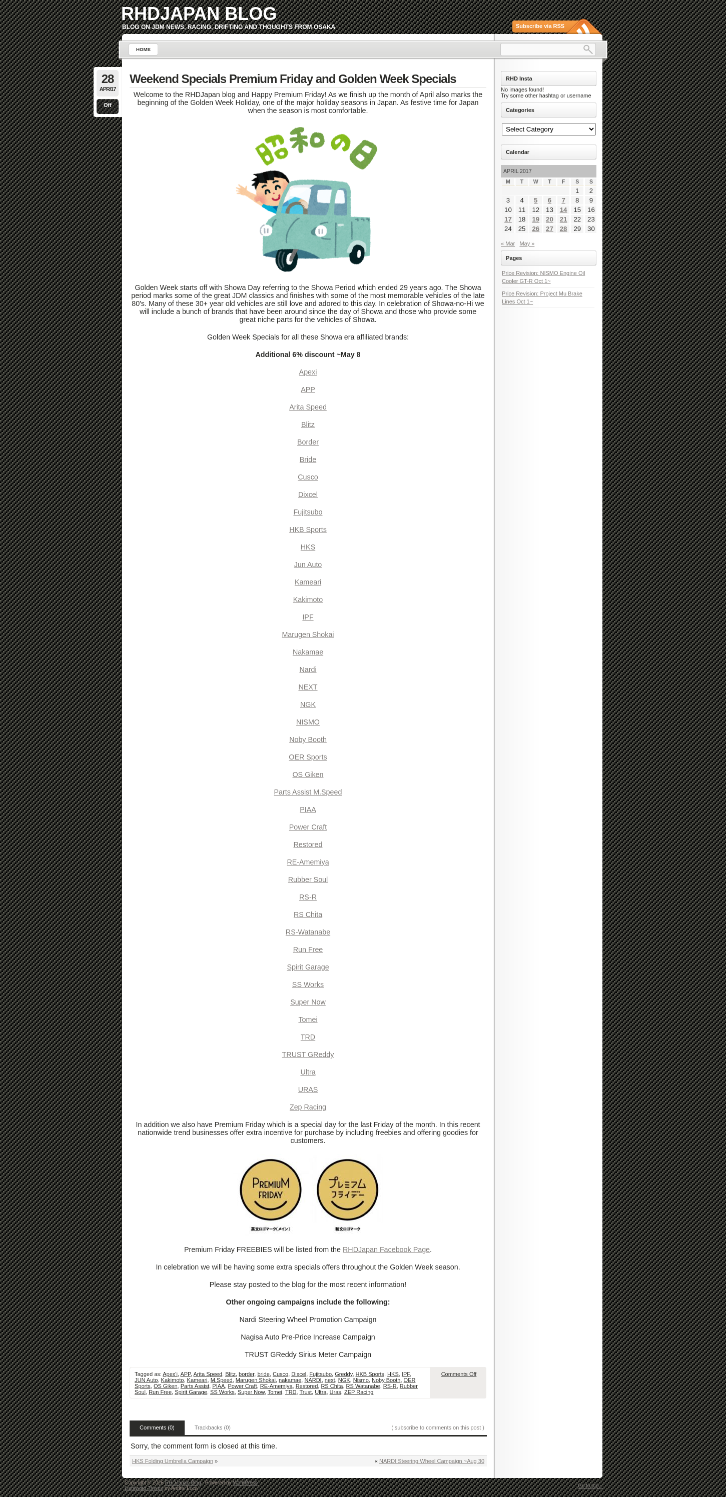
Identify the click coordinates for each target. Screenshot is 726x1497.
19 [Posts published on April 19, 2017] (535, 219)
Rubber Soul (308, 880)
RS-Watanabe (308, 932)
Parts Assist (195, 1386)
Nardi (307, 670)
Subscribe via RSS (540, 26)
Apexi (308, 372)
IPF (307, 617)
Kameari (308, 582)
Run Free (308, 950)
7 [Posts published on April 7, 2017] (563, 200)
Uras (335, 1392)
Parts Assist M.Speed (308, 792)
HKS (308, 547)
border (246, 1374)
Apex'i (170, 1374)
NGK (308, 704)
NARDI (312, 1380)
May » (526, 243)
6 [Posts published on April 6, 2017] (549, 200)
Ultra (307, 1072)
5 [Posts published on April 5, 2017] (535, 200)
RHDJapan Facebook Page (386, 1250)
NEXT (307, 687)
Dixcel (308, 494)
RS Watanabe (363, 1386)
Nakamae (308, 652)
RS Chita (308, 914)
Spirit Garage (308, 967)
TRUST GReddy (308, 1054)
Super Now (308, 1002)
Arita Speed (308, 407)
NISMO (308, 722)
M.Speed (222, 1380)
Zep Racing (308, 1107)
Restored (307, 844)
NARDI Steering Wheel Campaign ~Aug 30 (431, 1461)
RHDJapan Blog (199, 14)
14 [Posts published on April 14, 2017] (563, 209)
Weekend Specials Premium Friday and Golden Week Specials (293, 79)
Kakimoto (308, 600)
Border (308, 442)
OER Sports (308, 757)
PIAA (308, 810)
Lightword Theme (144, 1488)
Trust (305, 1392)
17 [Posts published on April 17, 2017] (508, 219)
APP (308, 390)
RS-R (308, 897)
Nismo (361, 1380)
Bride (308, 460)
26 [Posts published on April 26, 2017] (535, 229)
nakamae (290, 1380)
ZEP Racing (359, 1392)
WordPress (245, 1483)
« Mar (508, 243)
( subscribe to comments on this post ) (437, 1427)
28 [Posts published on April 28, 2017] (563, 229)
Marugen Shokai (308, 634)
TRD (308, 1037)
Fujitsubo (307, 512)
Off (108, 105)
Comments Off (459, 1374)
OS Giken (308, 774)
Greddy (343, 1374)
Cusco (308, 477)
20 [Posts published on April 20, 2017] (549, 219)
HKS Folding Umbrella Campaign (172, 1461)
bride (263, 1374)
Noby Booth (308, 740)
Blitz (308, 424)
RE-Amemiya (308, 862)
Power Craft (308, 827)
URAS (308, 1090)
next (330, 1380)
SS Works (308, 984)
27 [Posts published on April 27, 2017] (549, 229)
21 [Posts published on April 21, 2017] (563, 219)
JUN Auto (146, 1380)
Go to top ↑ (590, 1485)
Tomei (307, 1020)
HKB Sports (308, 530)
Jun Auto (308, 564)
